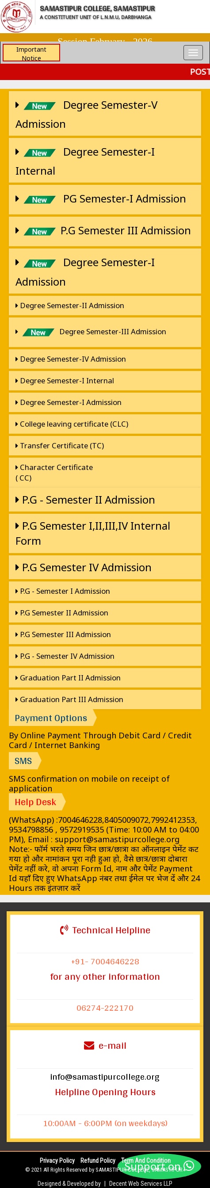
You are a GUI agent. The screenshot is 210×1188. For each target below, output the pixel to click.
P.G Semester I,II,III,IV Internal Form (92, 533)
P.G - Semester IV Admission (65, 656)
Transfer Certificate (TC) (59, 445)
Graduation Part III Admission (69, 699)
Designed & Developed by (69, 1183)
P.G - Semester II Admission (85, 499)
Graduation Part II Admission (68, 677)
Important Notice (31, 53)
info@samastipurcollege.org (105, 1077)
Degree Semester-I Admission (85, 270)
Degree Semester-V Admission (86, 113)
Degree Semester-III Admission (90, 332)
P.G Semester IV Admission (83, 567)
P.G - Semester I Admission (62, 591)
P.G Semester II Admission (61, 612)
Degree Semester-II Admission (69, 305)
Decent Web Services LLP (140, 1183)
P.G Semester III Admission (103, 231)
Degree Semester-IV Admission (70, 359)
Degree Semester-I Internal (85, 160)
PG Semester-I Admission (100, 199)
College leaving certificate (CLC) (71, 424)
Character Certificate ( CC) (54, 472)
